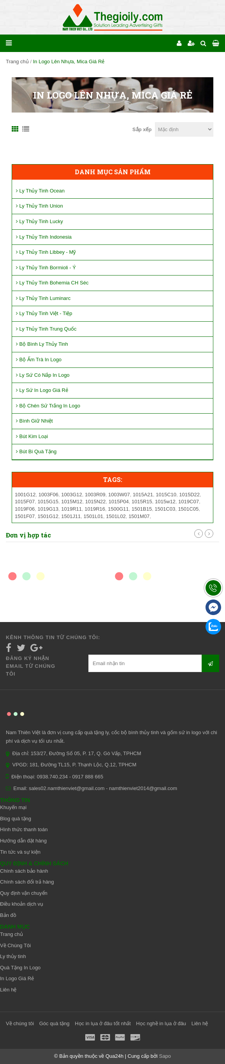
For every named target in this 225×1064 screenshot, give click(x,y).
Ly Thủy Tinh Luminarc (43, 298)
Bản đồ (8, 915)
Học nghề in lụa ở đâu (161, 1023)
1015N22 (95, 501)
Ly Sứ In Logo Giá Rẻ (42, 390)
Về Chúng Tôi (15, 945)
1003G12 (71, 494)
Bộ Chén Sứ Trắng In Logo (48, 406)
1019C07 (188, 501)
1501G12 (48, 516)
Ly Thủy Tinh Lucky (39, 221)
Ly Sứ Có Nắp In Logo (43, 375)
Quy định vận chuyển (23, 893)
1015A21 (143, 494)
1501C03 (165, 509)
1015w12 (165, 501)
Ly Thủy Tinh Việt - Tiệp (44, 313)
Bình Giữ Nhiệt (34, 421)
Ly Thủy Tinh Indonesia (44, 237)
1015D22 (189, 494)
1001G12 (25, 494)
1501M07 (138, 516)
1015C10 (166, 494)
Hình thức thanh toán (23, 829)
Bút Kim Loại (32, 436)
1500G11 (118, 509)
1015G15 (48, 501)
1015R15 (142, 501)
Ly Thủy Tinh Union (39, 206)
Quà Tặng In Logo (20, 967)
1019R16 (94, 509)
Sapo (165, 1056)
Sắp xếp (141, 129)
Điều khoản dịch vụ (21, 904)
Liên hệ (8, 990)
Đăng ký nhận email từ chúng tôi (30, 666)
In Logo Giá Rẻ (17, 978)
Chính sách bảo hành (24, 871)
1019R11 (71, 509)
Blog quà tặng (15, 818)
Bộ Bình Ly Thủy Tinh (42, 344)
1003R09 (95, 494)
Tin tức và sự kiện (20, 852)
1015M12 (71, 501)
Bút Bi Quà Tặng (36, 451)
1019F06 (25, 509)
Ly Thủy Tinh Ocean (40, 191)
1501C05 (188, 509)
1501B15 (142, 509)
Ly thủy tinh (13, 956)
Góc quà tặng (54, 1023)
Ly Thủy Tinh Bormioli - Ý (46, 267)
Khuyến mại (13, 807)
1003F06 (48, 494)
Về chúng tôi (20, 1023)
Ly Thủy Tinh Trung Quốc (46, 329)
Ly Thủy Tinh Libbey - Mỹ (46, 252)
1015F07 (25, 501)
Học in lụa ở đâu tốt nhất (103, 1023)
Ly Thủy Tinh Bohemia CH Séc (52, 283)
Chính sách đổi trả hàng (27, 882)
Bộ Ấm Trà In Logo (39, 359)
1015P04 (119, 501)
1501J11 (71, 516)
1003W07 (119, 494)
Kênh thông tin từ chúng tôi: (53, 637)
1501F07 (25, 516)
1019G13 (48, 509)
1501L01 (93, 516)
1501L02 (116, 516)
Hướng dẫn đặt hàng (23, 841)
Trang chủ (17, 61)
